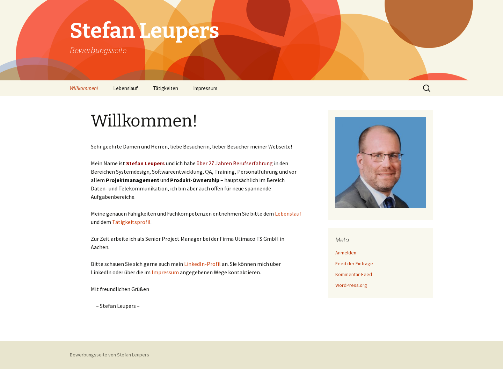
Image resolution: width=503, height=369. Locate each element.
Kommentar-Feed (353, 274)
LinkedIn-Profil (202, 263)
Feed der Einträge (354, 263)
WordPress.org (351, 285)
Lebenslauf (125, 88)
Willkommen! (84, 88)
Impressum (205, 88)
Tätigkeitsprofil (131, 221)
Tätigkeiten (165, 88)
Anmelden (345, 252)
